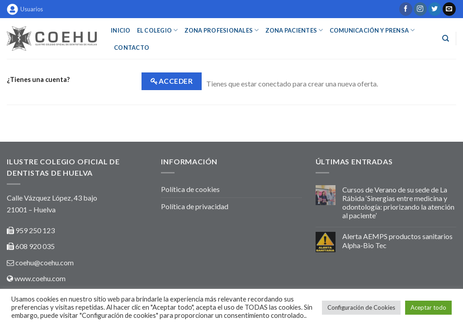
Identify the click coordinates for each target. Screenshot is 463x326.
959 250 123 (35, 230)
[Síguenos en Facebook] (405, 9)
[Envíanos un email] (449, 9)
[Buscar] (445, 38)
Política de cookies (190, 189)
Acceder (176, 81)
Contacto (131, 47)
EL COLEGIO (157, 30)
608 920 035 (34, 246)
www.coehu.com (40, 278)
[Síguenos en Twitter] (434, 9)
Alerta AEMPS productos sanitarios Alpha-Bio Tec (397, 240)
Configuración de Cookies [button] (361, 307)
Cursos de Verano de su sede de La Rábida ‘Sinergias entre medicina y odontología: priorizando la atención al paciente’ (398, 202)
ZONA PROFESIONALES (221, 30)
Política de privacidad (194, 206)
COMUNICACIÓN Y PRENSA (372, 30)
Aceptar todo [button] (428, 307)
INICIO (121, 30)
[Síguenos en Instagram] (420, 9)
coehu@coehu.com (44, 262)
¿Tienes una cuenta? (38, 79)
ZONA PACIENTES (294, 30)
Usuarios (25, 9)
